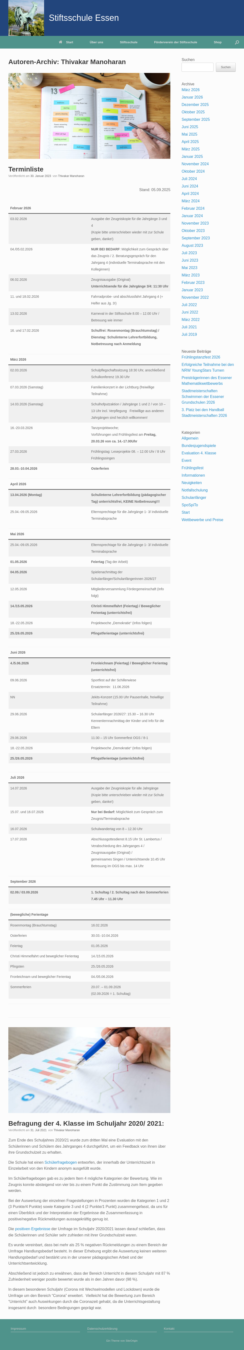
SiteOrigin (132, 1340)
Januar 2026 (192, 97)
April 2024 (190, 194)
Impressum (18, 1328)
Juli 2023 (189, 253)
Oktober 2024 (193, 171)
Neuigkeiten (192, 483)
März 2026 (191, 90)
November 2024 (195, 164)
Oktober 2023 (193, 231)
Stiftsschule (128, 42)
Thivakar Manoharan (93, 62)
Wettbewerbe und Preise (202, 520)
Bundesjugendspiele (199, 446)
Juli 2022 (189, 305)
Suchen (188, 60)
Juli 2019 (189, 334)
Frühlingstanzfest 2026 (201, 357)
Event (186, 460)
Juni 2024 (190, 186)
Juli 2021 (189, 327)
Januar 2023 (192, 290)
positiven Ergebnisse (32, 1229)
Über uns (96, 42)
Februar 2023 (193, 283)
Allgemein (190, 438)
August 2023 (192, 245)
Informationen (193, 475)
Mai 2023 (189, 268)
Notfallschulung (195, 490)
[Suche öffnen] (237, 42)
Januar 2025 (192, 156)
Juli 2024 (189, 179)
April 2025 (190, 142)
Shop (218, 42)
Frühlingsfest (192, 468)
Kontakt (169, 1328)
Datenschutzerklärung (102, 1328)
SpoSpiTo (190, 505)
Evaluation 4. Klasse (199, 453)
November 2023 (195, 223)
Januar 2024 (192, 216)
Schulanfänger (194, 498)
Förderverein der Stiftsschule (175, 42)
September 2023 (196, 238)
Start (66, 42)
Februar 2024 (193, 208)
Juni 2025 (190, 127)
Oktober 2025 (193, 112)
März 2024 (191, 201)
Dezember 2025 (195, 105)
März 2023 (191, 275)
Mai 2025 (189, 134)
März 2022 (191, 320)
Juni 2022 (190, 312)
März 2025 (191, 149)
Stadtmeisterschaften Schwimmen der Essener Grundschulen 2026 (203, 396)
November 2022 (195, 297)
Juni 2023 (190, 260)
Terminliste (25, 169)
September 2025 (196, 119)
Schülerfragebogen (61, 1162)
